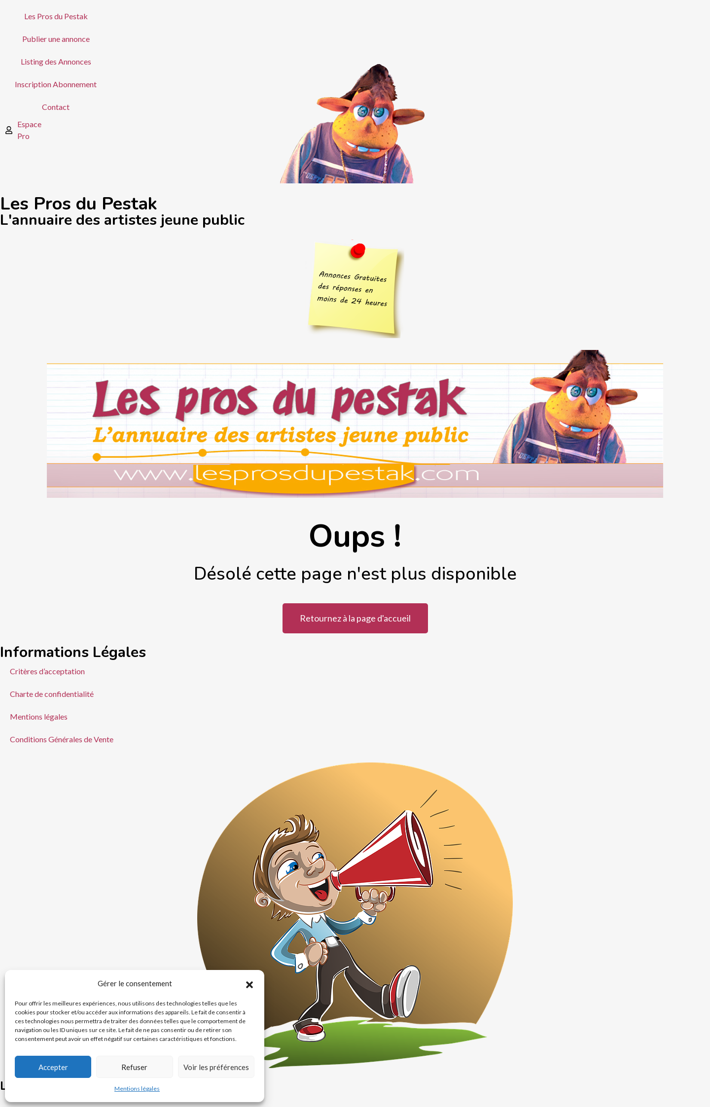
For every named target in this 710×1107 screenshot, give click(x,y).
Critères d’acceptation (47, 671)
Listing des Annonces (56, 61)
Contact (56, 106)
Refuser (134, 1067)
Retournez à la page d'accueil (355, 618)
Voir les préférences (216, 1067)
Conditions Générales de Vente (61, 739)
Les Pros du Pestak (56, 16)
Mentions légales (137, 1088)
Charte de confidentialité (52, 693)
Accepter (53, 1067)
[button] (249, 983)
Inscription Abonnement (56, 84)
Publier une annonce (56, 38)
